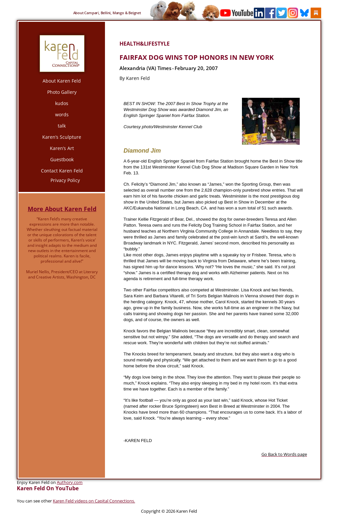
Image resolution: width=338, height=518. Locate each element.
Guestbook (62, 159)
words (62, 114)
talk (62, 126)
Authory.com (70, 482)
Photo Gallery (62, 92)
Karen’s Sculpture (61, 137)
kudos (61, 103)
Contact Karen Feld (62, 170)
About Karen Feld (62, 81)
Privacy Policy (65, 180)
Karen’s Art (62, 148)
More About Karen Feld (62, 209)
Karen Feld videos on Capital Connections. (94, 501)
